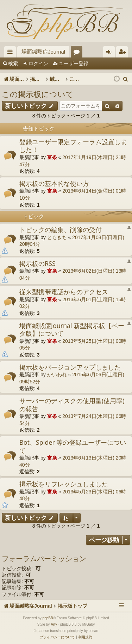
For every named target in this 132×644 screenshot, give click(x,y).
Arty (54, 624)
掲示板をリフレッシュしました (63, 484)
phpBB (48, 618)
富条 (52, 157)
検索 (13, 63)
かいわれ (57, 374)
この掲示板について (38, 94)
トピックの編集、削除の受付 (60, 229)
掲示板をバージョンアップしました (70, 367)
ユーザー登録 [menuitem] (124, 53)
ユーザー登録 (73, 63)
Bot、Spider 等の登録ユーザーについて (72, 446)
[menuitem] (125, 79)
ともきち (57, 237)
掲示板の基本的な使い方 (54, 183)
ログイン (38, 63)
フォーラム (78, 53)
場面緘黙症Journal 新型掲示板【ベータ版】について (71, 329)
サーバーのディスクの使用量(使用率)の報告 (72, 404)
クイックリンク (11, 53)
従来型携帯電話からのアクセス (63, 291)
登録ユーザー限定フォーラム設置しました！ (73, 146)
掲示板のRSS (37, 263)
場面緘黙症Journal (43, 52)
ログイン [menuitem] (111, 53)
